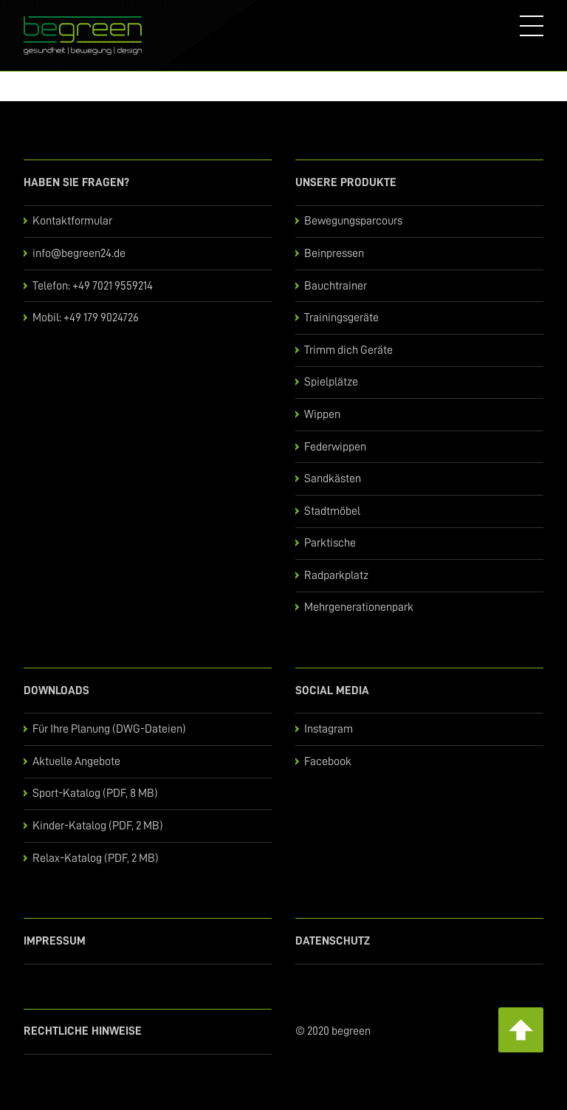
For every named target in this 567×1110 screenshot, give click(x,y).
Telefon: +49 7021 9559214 (92, 286)
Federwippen (335, 447)
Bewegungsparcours (353, 221)
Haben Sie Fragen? (76, 182)
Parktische (330, 543)
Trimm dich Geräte (348, 350)
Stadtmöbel (332, 511)
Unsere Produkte (345, 182)
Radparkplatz (336, 575)
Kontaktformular (72, 221)
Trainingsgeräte (341, 317)
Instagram (328, 729)
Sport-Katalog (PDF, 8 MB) (95, 793)
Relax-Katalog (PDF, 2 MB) (95, 858)
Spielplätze (331, 382)
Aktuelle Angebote (76, 761)
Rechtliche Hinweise (83, 1031)
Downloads (56, 690)
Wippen (322, 414)
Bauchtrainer (335, 286)
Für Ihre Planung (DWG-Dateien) (109, 729)
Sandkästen (332, 478)
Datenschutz (332, 941)
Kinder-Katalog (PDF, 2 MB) (97, 826)
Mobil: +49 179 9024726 (85, 317)
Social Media (332, 690)
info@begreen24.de (79, 253)
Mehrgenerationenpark (358, 607)
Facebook (327, 761)
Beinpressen (334, 253)
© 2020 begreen (333, 1031)
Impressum (55, 941)
